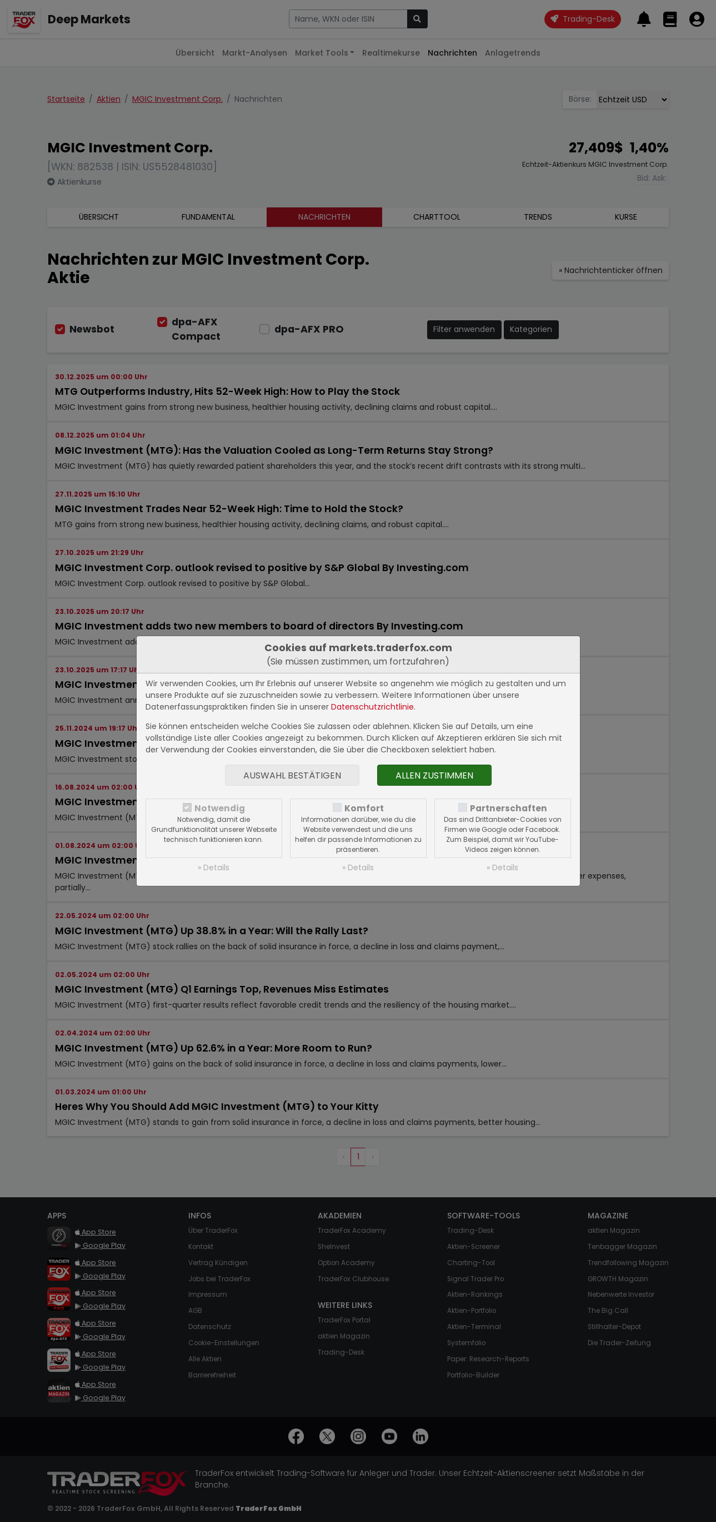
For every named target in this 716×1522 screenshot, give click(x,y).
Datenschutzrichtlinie (372, 706)
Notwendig (219, 808)
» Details (213, 867)
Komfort (364, 808)
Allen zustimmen (434, 775)
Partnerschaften (508, 808)
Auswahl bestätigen (292, 775)
